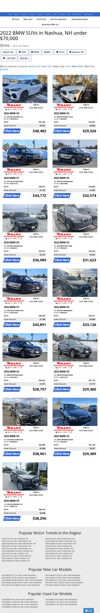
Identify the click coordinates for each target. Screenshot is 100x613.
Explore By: (8, 52)
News (16, 14)
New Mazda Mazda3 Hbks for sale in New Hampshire (22, 580)
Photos (62, 14)
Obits (55, 14)
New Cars (28, 19)
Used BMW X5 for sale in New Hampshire (18, 599)
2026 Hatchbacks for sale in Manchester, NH (19, 544)
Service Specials (59, 19)
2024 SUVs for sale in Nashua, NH (15, 553)
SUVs (60, 52)
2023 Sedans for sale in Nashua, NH (16, 558)
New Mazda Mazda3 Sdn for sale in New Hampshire (22, 583)
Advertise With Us (50, 25)
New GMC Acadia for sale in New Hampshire (62, 585)
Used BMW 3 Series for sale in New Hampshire (20, 602)
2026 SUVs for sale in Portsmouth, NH (60, 539)
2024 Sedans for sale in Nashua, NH (59, 553)
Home (10, 14)
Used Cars (41, 19)
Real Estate (77, 14)
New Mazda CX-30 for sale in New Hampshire (62, 578)
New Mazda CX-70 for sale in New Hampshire (62, 580)
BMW (35, 52)
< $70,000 (9, 58)
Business (32, 14)
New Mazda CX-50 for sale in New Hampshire (62, 575)
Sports (41, 14)
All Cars (15, 19)
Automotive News (80, 19)
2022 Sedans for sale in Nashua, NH (16, 561)
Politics (24, 14)
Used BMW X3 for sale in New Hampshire (61, 599)
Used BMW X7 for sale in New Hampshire (61, 604)
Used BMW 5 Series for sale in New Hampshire (20, 604)
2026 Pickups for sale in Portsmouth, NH (60, 541)
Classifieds (87, 14)
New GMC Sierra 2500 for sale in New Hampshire (21, 585)
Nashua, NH (76, 52)
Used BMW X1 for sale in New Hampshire (61, 602)
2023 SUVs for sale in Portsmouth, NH (16, 556)
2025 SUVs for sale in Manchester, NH (16, 548)
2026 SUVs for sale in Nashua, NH (15, 539)
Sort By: (24, 58)
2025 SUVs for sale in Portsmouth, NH (16, 546)
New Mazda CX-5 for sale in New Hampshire (19, 575)
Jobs (68, 14)
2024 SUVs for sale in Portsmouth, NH (60, 551)
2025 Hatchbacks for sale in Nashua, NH (17, 551)
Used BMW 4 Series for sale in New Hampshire (20, 607)
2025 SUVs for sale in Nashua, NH (58, 546)
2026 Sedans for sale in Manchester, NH (60, 544)
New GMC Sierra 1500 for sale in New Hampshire (64, 583)
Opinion (48, 14)
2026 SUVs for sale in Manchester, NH (16, 541)
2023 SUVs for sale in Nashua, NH (58, 556)
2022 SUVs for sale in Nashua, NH (58, 558)
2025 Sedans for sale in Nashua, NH (59, 548)
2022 (22, 52)
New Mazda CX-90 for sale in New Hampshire (19, 578)
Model (47, 52)
